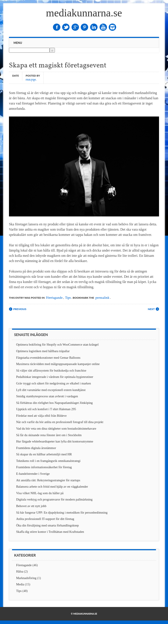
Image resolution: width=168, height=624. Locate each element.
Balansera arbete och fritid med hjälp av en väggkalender (52, 486)
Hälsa (19, 571)
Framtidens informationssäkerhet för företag (44, 467)
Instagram (112, 27)
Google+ (75, 27)
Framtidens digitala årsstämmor (36, 448)
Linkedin (94, 27)
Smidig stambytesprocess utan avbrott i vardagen (47, 396)
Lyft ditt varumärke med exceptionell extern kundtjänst (51, 390)
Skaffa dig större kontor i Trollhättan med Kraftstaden (50, 531)
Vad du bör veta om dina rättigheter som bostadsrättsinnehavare (56, 428)
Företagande (54, 298)
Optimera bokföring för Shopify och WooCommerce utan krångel (57, 344)
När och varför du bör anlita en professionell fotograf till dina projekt (59, 422)
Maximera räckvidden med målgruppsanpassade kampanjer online (58, 364)
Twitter (66, 27)
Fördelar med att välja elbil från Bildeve (41, 415)
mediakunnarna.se (84, 13)
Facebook (56, 27)
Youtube (103, 27)
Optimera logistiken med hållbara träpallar (43, 351)
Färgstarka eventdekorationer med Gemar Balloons (48, 357)
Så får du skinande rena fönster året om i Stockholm (49, 435)
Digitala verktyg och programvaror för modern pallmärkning (54, 499)
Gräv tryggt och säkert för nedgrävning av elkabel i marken (53, 383)
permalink (102, 298)
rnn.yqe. (31, 79)
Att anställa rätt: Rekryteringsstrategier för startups (48, 480)
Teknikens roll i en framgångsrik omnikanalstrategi (48, 461)
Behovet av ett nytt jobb (31, 506)
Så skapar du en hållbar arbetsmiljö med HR (44, 454)
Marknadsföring (26, 578)
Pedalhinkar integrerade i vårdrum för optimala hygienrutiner (54, 377)
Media (20, 584)
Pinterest (84, 27)
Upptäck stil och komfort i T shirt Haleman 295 (46, 409)
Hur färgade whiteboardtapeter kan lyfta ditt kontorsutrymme (54, 441)
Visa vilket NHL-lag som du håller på (40, 493)
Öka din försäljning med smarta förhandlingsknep (47, 525)
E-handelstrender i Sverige (33, 473)
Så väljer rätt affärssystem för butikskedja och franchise (51, 370)
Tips (68, 298)
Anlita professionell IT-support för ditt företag (45, 519)
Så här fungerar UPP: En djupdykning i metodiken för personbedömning (62, 512)
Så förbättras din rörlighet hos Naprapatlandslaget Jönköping (54, 403)
